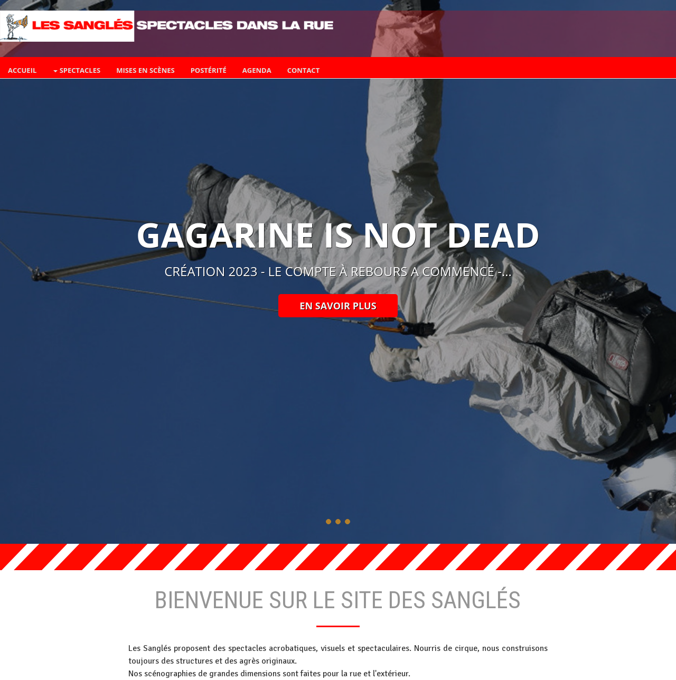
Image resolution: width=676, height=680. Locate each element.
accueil (22, 70)
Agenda (256, 70)
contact (303, 70)
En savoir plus (337, 305)
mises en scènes (145, 70)
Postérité (209, 70)
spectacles (76, 70)
